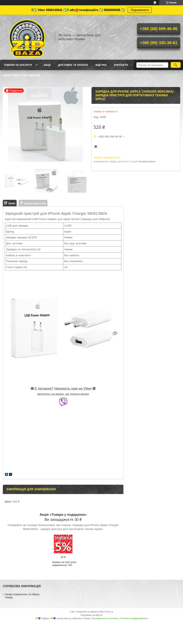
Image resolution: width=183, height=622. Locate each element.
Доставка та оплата (73, 64)
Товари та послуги (18, 64)
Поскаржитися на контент (105, 618)
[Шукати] (176, 65)
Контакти (121, 64)
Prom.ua (109, 611)
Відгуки (100, 64)
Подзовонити (140, 10)
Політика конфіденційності (134, 618)
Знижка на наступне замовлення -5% (64, 564)
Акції (47, 64)
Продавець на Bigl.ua (91, 615)
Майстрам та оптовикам (22, 75)
